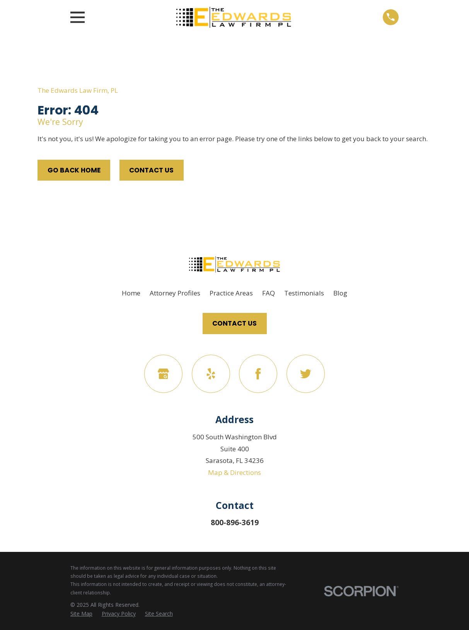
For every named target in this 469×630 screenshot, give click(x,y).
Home (131, 293)
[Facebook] (258, 374)
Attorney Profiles (175, 293)
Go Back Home (74, 170)
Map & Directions (234, 472)
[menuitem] (81, 614)
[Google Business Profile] (163, 374)
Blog (340, 293)
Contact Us (151, 170)
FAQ (268, 293)
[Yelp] (211, 374)
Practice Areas (231, 293)
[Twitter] (306, 374)
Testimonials (304, 293)
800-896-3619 (235, 522)
